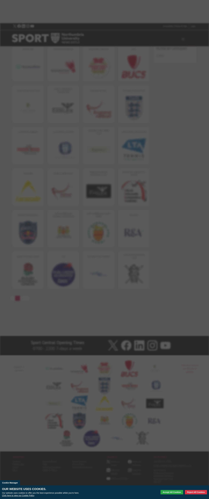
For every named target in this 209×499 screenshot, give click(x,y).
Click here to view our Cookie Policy (18, 495)
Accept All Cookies (172, 492)
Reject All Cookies (196, 492)
